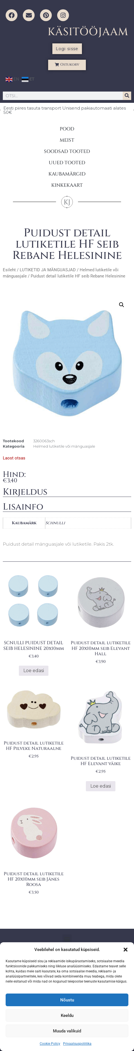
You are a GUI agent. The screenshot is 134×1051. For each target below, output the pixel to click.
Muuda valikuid (67, 1031)
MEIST (67, 140)
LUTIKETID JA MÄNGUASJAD (48, 269)
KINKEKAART (67, 185)
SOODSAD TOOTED (67, 151)
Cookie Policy (50, 1044)
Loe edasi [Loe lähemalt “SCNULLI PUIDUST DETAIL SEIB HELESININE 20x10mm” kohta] (33, 670)
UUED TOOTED (67, 162)
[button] (125, 949)
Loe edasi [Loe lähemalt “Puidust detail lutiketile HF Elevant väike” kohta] (100, 786)
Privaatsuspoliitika (77, 1044)
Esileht (9, 269)
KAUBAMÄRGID (67, 174)
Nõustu (67, 1000)
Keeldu (67, 1015)
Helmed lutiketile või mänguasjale (64, 446)
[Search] (127, 96)
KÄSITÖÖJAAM (88, 32)
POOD (67, 129)
